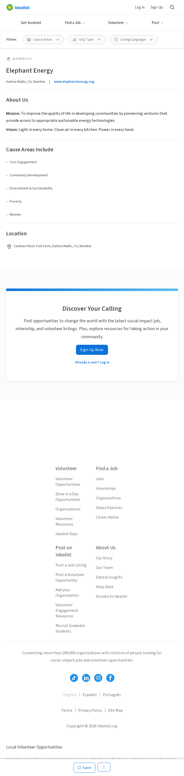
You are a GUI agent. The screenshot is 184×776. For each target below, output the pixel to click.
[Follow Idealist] (74, 678)
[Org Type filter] (87, 39)
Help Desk (104, 587)
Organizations (68, 509)
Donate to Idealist (111, 596)
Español (90, 695)
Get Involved (31, 22)
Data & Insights (109, 577)
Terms (66, 710)
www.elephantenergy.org (74, 81)
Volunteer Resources (64, 521)
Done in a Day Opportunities (68, 496)
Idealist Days (66, 534)
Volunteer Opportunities (68, 481)
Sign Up (157, 7)
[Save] (84, 768)
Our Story (104, 558)
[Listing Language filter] (133, 39)
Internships (106, 488)
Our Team (104, 567)
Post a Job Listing (71, 565)
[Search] (172, 7)
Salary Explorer (109, 507)
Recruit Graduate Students (70, 628)
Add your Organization (67, 592)
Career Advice (107, 517)
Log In (140, 7)
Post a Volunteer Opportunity (70, 577)
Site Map (115, 710)
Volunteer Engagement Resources (67, 610)
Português (112, 695)
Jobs (100, 479)
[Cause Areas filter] (43, 39)
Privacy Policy (90, 710)
